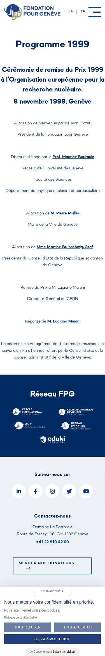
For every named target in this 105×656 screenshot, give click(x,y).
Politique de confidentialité (20, 617)
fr (83, 11)
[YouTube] (86, 491)
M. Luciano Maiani (63, 321)
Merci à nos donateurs (46, 565)
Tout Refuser (27, 627)
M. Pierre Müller (64, 213)
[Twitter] (69, 491)
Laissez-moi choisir (52, 639)
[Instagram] (52, 491)
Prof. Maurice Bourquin (73, 157)
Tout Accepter (78, 627)
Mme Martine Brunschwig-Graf (65, 247)
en (71, 11)
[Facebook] (36, 491)
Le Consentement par (52, 651)
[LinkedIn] (19, 491)
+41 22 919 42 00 (52, 541)
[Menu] (94, 12)
